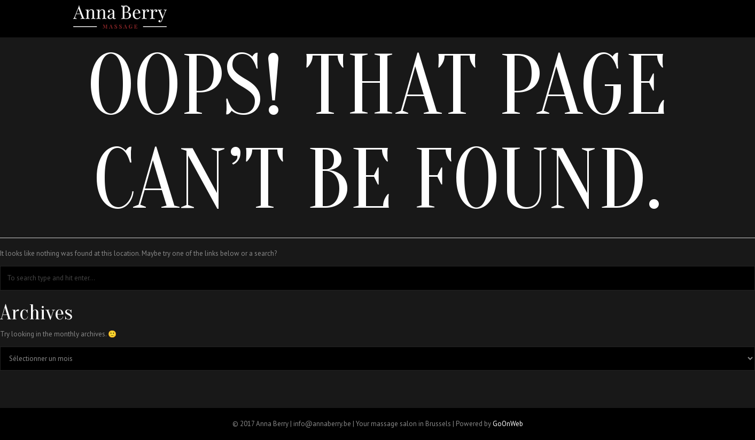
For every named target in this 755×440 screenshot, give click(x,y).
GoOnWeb (508, 423)
